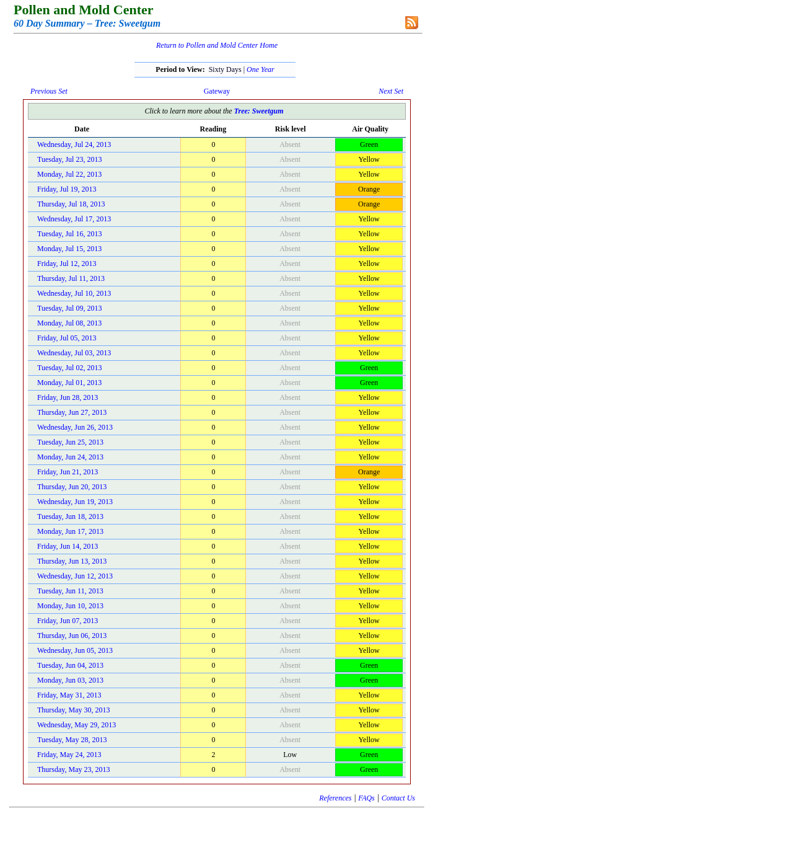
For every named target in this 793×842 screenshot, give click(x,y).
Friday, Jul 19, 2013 (67, 189)
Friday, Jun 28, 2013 (67, 397)
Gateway (217, 91)
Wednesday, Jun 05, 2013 (75, 650)
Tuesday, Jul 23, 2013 (69, 159)
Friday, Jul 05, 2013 (67, 338)
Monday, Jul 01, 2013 (69, 382)
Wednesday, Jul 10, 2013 (74, 293)
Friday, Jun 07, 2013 (67, 620)
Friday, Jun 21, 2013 (67, 472)
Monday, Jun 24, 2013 (70, 457)
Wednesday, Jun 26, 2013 (75, 427)
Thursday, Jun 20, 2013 (72, 486)
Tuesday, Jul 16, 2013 (69, 233)
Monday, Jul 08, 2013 (69, 323)
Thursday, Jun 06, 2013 (72, 635)
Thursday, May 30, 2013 (73, 710)
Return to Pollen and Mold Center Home (217, 45)
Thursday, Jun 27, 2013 (72, 412)
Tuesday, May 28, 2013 (72, 739)
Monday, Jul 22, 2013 (69, 174)
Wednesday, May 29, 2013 (76, 724)
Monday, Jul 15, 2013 (69, 248)
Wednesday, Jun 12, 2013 (75, 576)
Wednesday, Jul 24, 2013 (74, 144)
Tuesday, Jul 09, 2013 (69, 308)
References (335, 798)
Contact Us (398, 798)
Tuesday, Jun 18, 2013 (70, 516)
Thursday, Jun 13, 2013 (72, 561)
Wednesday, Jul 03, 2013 (74, 352)
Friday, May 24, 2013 (69, 754)
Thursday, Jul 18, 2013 (71, 204)
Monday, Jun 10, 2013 (70, 605)
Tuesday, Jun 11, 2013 (70, 591)
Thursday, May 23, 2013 (73, 769)
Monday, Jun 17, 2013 (70, 531)
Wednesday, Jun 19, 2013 (75, 501)
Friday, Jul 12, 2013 (67, 263)
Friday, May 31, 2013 (69, 695)
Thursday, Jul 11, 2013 (71, 278)
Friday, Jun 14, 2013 (67, 546)
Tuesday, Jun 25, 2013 (70, 442)
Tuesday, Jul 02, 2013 (69, 367)
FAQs (366, 798)
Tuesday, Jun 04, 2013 (70, 665)
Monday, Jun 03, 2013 (70, 680)
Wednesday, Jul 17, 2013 (74, 219)
